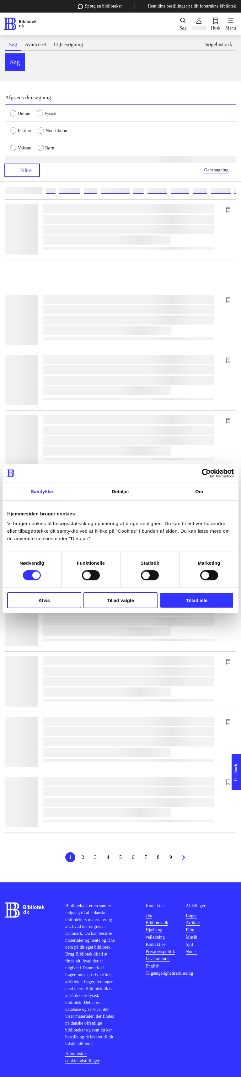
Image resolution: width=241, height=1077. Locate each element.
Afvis (44, 600)
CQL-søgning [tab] (68, 44)
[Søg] (182, 23)
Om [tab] (199, 491)
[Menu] (231, 23)
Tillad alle (196, 600)
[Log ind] (199, 23)
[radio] (23, 113)
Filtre (22, 170)
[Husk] (215, 23)
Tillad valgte (120, 600)
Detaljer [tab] (120, 491)
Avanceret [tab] (35, 44)
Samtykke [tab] (42, 491)
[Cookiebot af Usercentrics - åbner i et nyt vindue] (206, 473)
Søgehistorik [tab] (218, 44)
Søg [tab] (13, 44)
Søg (15, 62)
